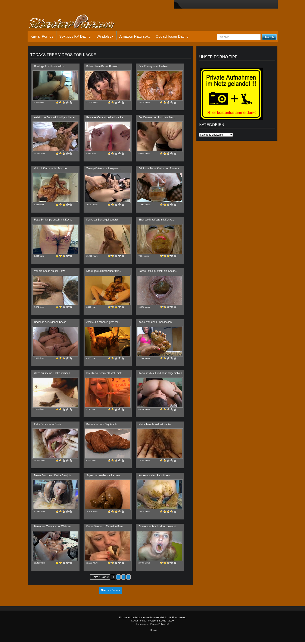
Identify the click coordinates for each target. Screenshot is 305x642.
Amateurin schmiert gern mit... (103, 322)
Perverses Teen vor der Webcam (52, 526)
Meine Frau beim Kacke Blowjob (52, 475)
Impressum (142, 624)
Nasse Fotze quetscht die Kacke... (158, 270)
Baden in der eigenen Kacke (50, 322)
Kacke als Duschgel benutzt (102, 219)
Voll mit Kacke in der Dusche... (51, 168)
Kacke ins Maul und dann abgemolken (160, 373)
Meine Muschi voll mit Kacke (155, 424)
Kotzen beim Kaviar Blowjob (102, 66)
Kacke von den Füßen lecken (155, 322)
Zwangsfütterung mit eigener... (103, 168)
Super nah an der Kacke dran (103, 475)
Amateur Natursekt (134, 36)
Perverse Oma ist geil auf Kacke (104, 117)
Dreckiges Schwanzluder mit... (103, 270)
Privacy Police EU (159, 624)
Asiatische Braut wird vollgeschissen (54, 117)
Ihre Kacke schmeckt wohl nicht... (105, 373)
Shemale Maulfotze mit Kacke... (157, 219)
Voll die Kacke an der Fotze (49, 270)
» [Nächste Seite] (128, 577)
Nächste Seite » (110, 590)
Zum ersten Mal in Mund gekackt (157, 526)
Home (153, 630)
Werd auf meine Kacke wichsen (52, 373)
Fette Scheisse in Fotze (47, 424)
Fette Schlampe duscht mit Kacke (53, 219)
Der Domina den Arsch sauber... (157, 117)
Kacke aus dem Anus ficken (154, 475)
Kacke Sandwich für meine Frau (104, 526)
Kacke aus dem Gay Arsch (101, 424)
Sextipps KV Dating (74, 36)
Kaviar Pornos (42, 36)
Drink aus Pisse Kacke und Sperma (159, 168)
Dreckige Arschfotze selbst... (50, 66)
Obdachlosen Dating (172, 36)
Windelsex (105, 36)
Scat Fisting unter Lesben (153, 66)
